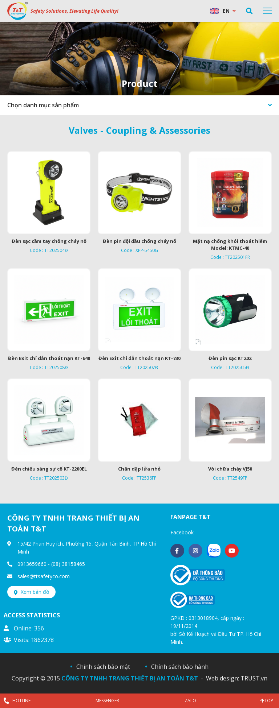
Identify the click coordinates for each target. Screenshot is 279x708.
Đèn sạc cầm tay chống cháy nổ (49, 241)
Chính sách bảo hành (180, 667)
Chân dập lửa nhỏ (139, 468)
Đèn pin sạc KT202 (230, 358)
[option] (139, 58)
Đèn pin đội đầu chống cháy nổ (139, 241)
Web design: (222, 678)
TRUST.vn (253, 678)
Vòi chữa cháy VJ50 (230, 468)
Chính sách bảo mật (103, 667)
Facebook (182, 532)
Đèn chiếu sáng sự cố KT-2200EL (49, 468)
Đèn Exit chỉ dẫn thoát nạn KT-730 (139, 358)
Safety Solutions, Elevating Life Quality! (74, 11)
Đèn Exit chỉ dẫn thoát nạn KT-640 (49, 358)
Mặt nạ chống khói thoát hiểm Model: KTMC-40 (230, 244)
